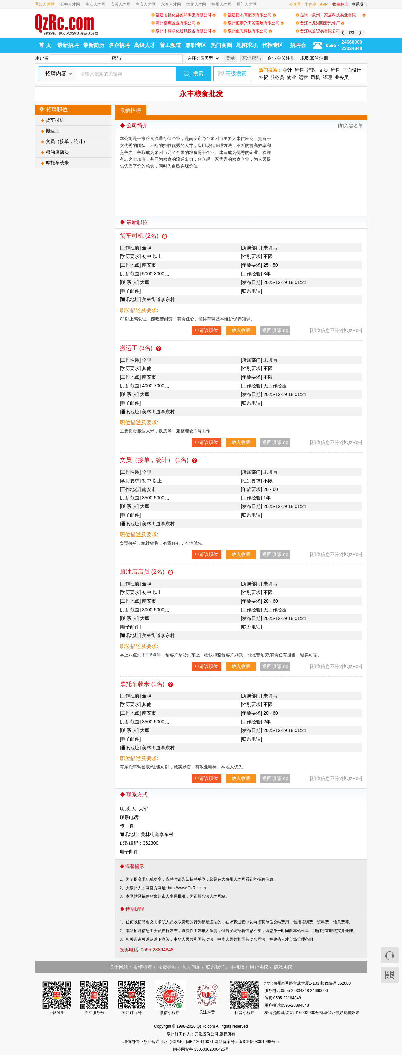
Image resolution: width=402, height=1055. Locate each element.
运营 (303, 77)
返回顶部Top (275, 330)
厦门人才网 (247, 4)
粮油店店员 (57, 152)
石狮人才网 (70, 4)
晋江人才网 (45, 4)
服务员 (277, 77)
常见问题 (191, 967)
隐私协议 (283, 967)
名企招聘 (119, 45)
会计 (287, 70)
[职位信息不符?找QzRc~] (336, 330)
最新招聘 (68, 45)
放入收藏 (241, 330)
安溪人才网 (120, 4)
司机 (315, 77)
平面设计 (352, 70)
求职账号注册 (314, 58)
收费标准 (340, 4)
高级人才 (144, 45)
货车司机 (55, 120)
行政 (311, 70)
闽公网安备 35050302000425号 (201, 1049)
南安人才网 (95, 4)
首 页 (45, 45)
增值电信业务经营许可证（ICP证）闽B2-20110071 (169, 1041)
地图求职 (247, 45)
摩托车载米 (57, 162)
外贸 (263, 77)
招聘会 (298, 45)
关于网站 (119, 967)
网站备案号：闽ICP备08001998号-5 (247, 1041)
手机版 (237, 967)
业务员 (342, 77)
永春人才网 (171, 4)
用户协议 (259, 967)
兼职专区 (195, 45)
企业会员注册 (281, 58)
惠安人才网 (146, 4)
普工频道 (170, 45)
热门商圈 (221, 45)
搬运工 (53, 130)
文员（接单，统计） (67, 141)
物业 (291, 77)
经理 (327, 77)
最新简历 (93, 45)
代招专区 (272, 45)
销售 (299, 70)
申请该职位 (206, 330)
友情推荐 (143, 967)
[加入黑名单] (351, 125)
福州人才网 (221, 4)
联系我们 (359, 4)
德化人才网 (196, 4)
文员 (323, 70)
